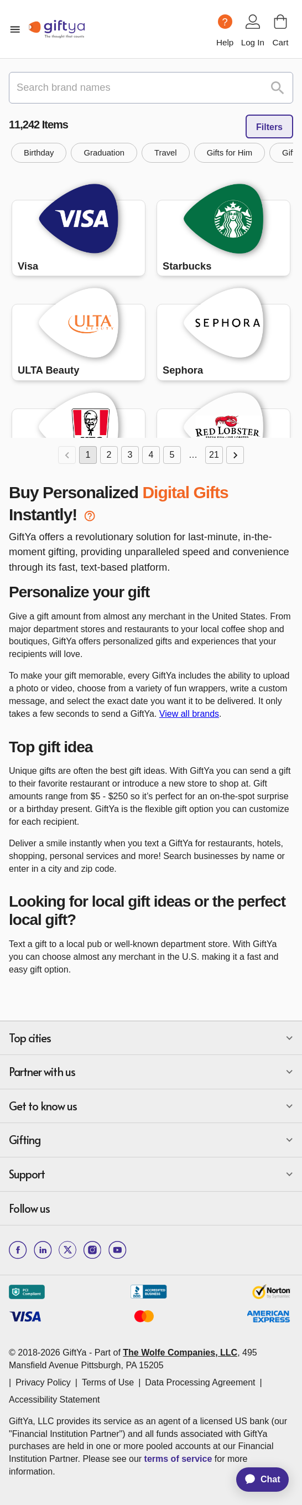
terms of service (178, 1458)
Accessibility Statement (54, 1399)
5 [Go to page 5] (172, 455)
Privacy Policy (43, 1382)
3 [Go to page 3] (130, 455)
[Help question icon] (225, 21)
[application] (257, 1479)
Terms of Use (108, 1382)
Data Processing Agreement (200, 1382)
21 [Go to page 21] (214, 455)
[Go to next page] (235, 455)
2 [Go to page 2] (109, 455)
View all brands (189, 713)
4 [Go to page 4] (151, 455)
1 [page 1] (88, 455)
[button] (38, 153)
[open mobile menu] (15, 29)
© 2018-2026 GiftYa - (50, 1352)
